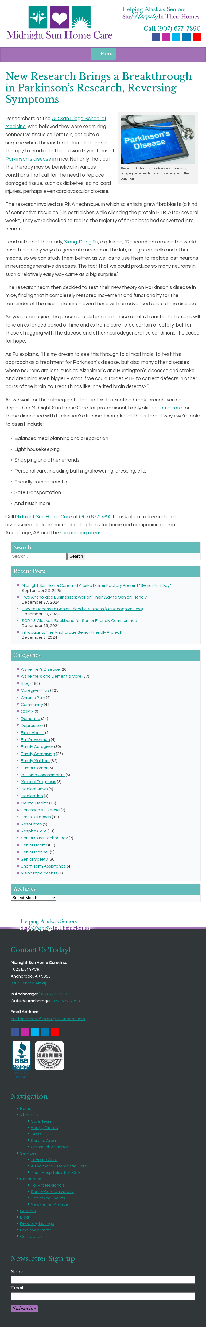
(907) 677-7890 (95, 516)
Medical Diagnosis (38, 782)
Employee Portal (36, 1230)
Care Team (41, 1121)
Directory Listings (37, 1224)
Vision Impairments (39, 873)
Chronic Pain (33, 697)
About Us (29, 1115)
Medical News (34, 789)
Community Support (50, 1147)
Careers (28, 1211)
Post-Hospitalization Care (56, 1172)
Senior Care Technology (44, 838)
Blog (25, 683)
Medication (32, 796)
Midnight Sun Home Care (43, 516)
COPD (27, 711)
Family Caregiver (37, 746)
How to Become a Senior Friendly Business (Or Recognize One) (82, 609)
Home (26, 1108)
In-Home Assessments (43, 775)
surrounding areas (81, 532)
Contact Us (31, 1236)
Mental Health (34, 803)
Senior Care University (52, 1192)
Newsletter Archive (49, 1204)
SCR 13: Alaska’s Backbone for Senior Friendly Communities (79, 620)
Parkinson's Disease (40, 810)
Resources (31, 824)
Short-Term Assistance (43, 866)
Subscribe (24, 1308)
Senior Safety (34, 859)
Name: (18, 1272)
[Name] (103, 1280)
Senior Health (34, 845)
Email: (17, 1288)
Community (32, 704)
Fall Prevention (35, 740)
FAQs (36, 1134)
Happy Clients (44, 1128)
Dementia (30, 719)
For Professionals (48, 1185)
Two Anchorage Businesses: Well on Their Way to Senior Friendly (84, 597)
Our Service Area (28, 983)
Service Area (43, 1140)
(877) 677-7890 (65, 1001)
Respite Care (34, 831)
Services (28, 1153)
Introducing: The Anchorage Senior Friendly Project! (72, 632)
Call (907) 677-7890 (172, 28)
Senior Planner (35, 852)
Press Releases (36, 817)
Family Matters (35, 761)
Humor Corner (34, 768)
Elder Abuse (32, 733)
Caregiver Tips (35, 690)
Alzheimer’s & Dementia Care (59, 1166)
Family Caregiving (38, 754)
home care (169, 407)
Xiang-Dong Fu (81, 242)
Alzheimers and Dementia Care (51, 676)
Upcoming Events (48, 1198)
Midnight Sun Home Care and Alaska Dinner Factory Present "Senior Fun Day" (96, 585)
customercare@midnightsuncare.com (48, 1019)
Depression (32, 725)
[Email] (103, 1296)
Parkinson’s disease (28, 159)
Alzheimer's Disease (40, 669)
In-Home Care (44, 1160)
